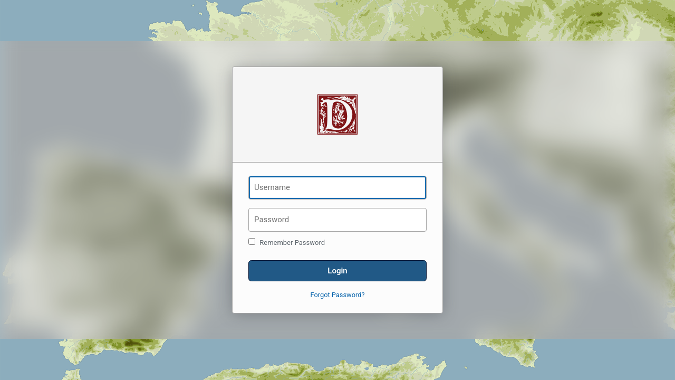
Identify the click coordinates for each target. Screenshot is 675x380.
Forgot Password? (338, 295)
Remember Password (286, 242)
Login (337, 271)
